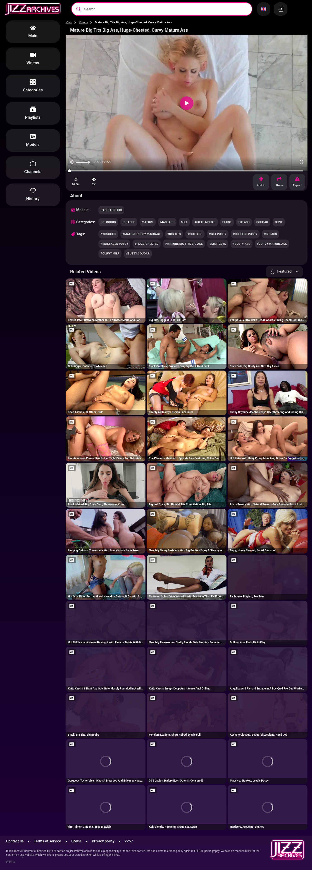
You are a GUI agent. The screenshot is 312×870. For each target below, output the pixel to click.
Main (69, 22)
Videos (83, 22)
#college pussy (245, 234)
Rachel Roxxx (111, 210)
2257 (129, 841)
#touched (108, 234)
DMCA (76, 841)
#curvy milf (110, 253)
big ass (244, 222)
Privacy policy (103, 841)
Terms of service (47, 841)
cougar (262, 222)
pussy (227, 222)
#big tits (174, 234)
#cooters (195, 234)
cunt (279, 222)
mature (148, 222)
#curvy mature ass (272, 243)
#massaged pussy (114, 243)
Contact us (15, 841)
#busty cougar (138, 253)
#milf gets (218, 243)
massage (167, 222)
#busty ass (241, 243)
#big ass (270, 234)
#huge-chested (146, 243)
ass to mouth (205, 222)
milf (184, 222)
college (129, 222)
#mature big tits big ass (184, 243)
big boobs (108, 222)
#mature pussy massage (142, 234)
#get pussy (217, 234)
